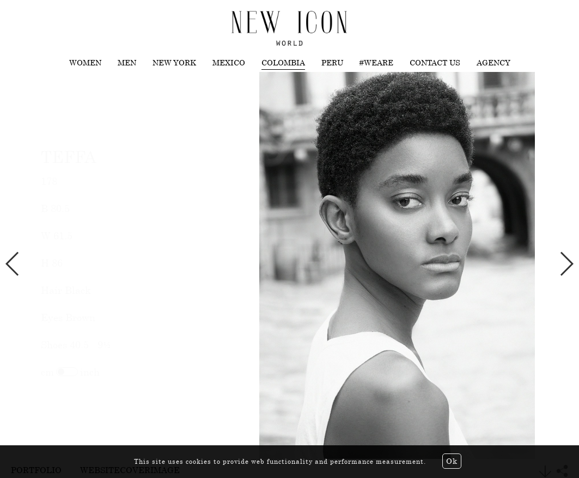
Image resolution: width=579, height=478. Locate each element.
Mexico (228, 62)
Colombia (283, 62)
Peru (332, 62)
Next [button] (566, 264)
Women (85, 62)
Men (127, 62)
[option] (289, 265)
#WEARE (376, 62)
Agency (493, 62)
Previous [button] (12, 264)
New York (174, 62)
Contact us (435, 62)
